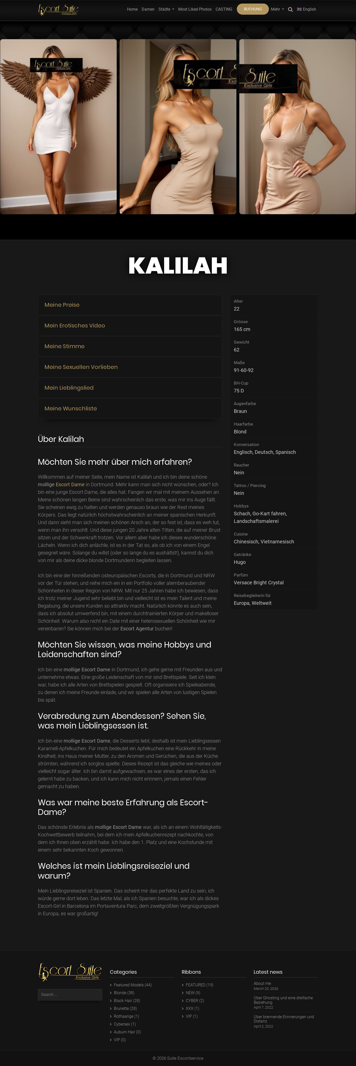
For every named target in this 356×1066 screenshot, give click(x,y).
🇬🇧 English (306, 9)
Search (290, 10)
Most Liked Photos (195, 9)
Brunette (121, 1008)
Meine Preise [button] (62, 305)
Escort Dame (70, 484)
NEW (190, 992)
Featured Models (129, 985)
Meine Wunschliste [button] (70, 408)
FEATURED (195, 985)
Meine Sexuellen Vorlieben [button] (81, 367)
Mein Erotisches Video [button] (74, 325)
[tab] (130, 305)
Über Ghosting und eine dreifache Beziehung (283, 1000)
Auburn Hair (124, 1032)
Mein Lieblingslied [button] (69, 388)
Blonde (120, 992)
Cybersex (122, 1024)
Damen (148, 9)
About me (262, 983)
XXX (189, 1008)
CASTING (224, 9)
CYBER (192, 1000)
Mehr (276, 9)
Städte (165, 9)
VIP (117, 1039)
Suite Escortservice (185, 1058)
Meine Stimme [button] (64, 346)
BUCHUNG (253, 9)
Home (132, 9)
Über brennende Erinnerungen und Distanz (284, 1019)
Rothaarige (123, 1016)
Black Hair (123, 1000)
